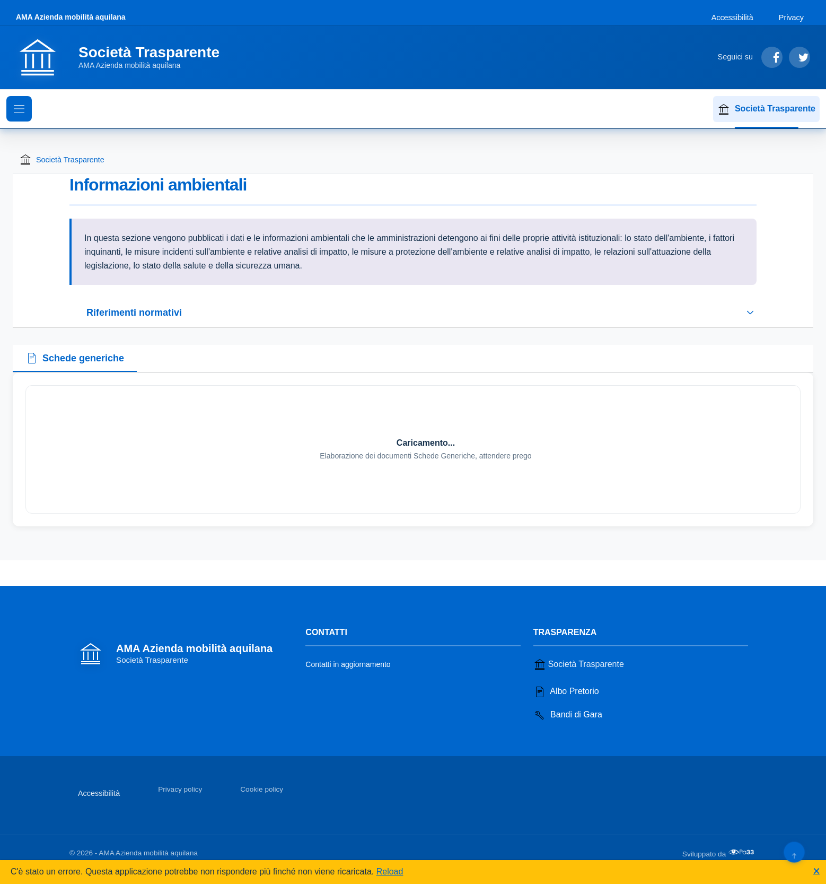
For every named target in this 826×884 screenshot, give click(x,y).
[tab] (75, 358)
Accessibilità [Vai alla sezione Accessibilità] (732, 17)
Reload (389, 871)
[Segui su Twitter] (799, 57)
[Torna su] (794, 852)
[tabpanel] (413, 449)
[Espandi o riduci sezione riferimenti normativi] (413, 312)
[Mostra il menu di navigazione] (19, 109)
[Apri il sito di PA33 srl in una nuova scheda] (742, 852)
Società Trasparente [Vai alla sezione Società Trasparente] (578, 664)
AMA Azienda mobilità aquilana (71, 17)
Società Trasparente (766, 109)
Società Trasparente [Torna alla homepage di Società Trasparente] (61, 159)
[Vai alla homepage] (124, 57)
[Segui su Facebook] (772, 57)
